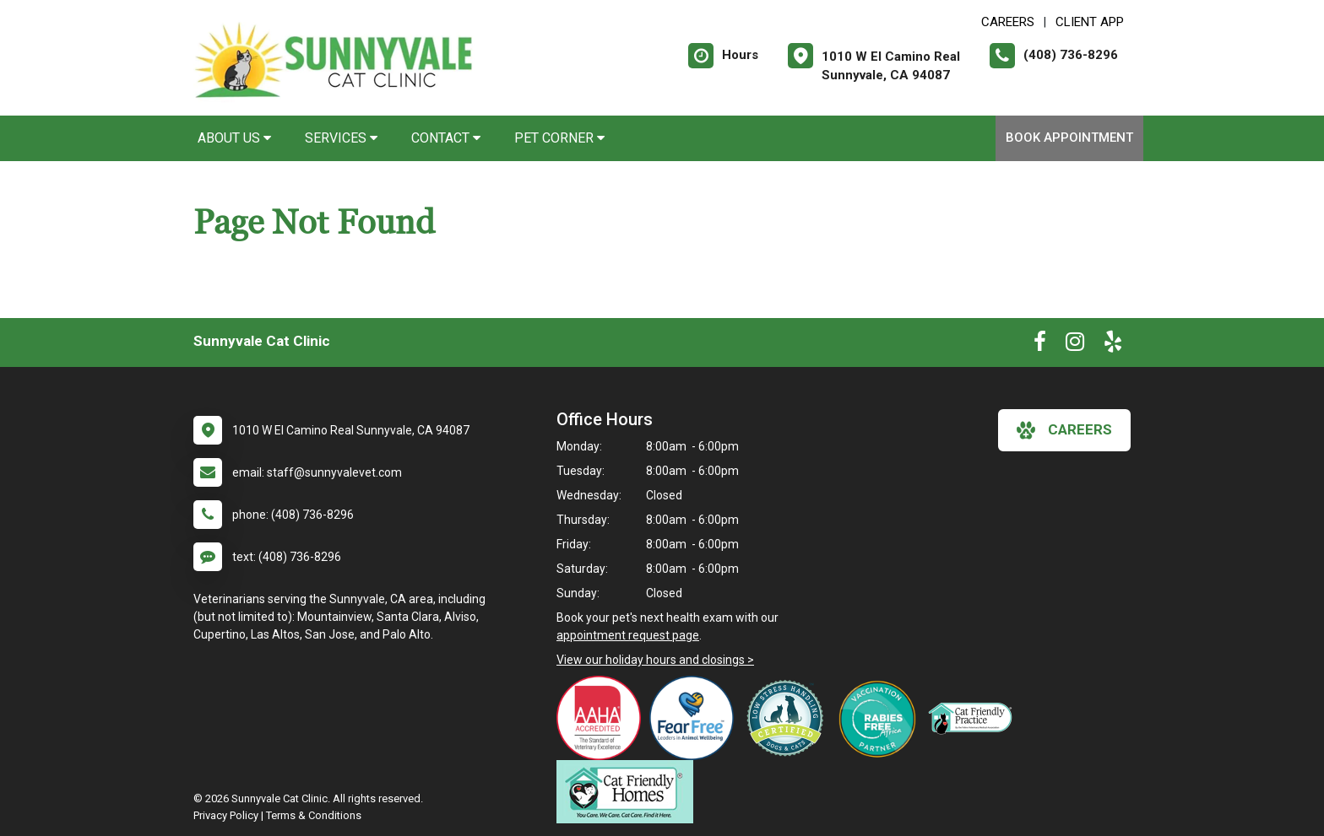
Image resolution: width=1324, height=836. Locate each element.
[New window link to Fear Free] (695, 718)
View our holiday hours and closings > (655, 659)
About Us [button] (234, 138)
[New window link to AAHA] (602, 718)
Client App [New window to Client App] (1089, 22)
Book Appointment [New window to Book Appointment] (1069, 137)
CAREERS (1007, 22)
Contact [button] (445, 138)
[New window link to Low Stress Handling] (788, 718)
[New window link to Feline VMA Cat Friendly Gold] (974, 718)
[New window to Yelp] (1113, 345)
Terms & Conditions (313, 815)
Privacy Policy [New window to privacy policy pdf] (225, 815)
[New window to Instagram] (1075, 345)
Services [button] (341, 138)
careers (1064, 430)
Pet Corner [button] (559, 138)
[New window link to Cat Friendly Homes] (629, 791)
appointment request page (627, 635)
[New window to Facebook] (1040, 345)
